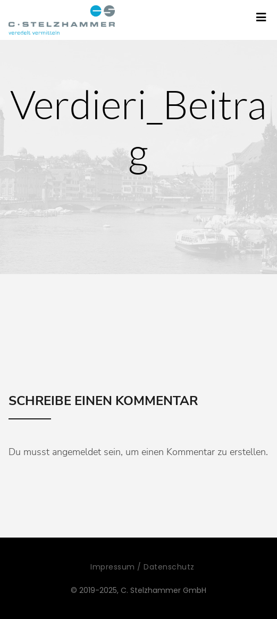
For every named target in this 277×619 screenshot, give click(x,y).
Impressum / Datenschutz (142, 567)
